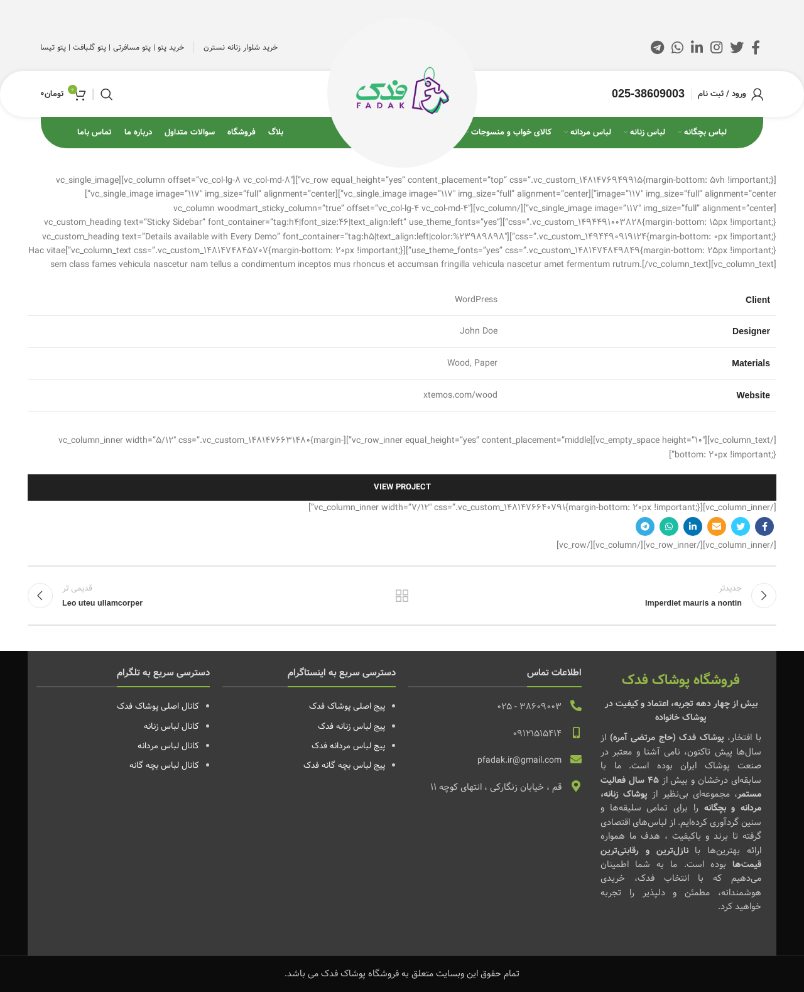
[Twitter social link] (736, 47)
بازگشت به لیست (402, 595)
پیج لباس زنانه (360, 726)
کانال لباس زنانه (171, 726)
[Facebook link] (755, 47)
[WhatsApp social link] (677, 47)
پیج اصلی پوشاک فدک (347, 706)
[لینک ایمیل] (716, 526)
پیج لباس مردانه (357, 746)
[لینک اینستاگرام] (716, 47)
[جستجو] (106, 94)
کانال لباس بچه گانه (164, 765)
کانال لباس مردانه (168, 746)
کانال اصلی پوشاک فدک (158, 706)
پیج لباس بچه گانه (353, 765)
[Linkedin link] (697, 47)
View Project (402, 487)
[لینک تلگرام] (657, 47)
